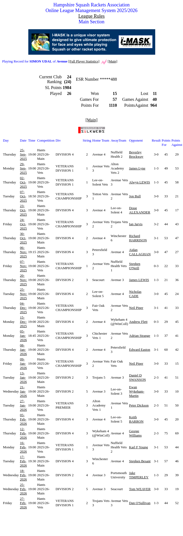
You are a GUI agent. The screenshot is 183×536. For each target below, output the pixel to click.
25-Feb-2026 (23, 489)
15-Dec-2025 (23, 321)
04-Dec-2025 (23, 307)
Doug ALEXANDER (139, 210)
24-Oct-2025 (23, 224)
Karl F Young (138, 447)
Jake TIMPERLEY (139, 475)
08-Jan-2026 (23, 349)
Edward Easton (139, 350)
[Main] (112, 61)
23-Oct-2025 (23, 210)
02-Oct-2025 (23, 182)
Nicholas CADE (135, 294)
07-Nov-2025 (23, 266)
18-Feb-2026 (23, 475)
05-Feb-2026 (23, 419)
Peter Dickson (139, 405)
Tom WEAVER (140, 489)
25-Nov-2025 (23, 293)
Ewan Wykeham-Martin (136, 391)
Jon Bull (135, 196)
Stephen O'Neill (134, 266)
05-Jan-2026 (23, 335)
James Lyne (137, 168)
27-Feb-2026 (23, 503)
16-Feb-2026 (23, 447)
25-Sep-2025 (23, 154)
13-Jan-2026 (23, 377)
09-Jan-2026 (23, 363)
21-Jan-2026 (23, 391)
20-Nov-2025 (23, 279)
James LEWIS (139, 280)
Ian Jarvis (135, 224)
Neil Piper (136, 308)
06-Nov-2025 (23, 252)
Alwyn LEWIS (139, 182)
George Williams (135, 433)
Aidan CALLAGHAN (140, 252)
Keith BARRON (136, 419)
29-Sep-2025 (23, 168)
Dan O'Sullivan (139, 503)
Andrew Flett (138, 322)
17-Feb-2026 (23, 461)
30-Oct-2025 (23, 238)
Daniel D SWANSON (137, 377)
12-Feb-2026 (23, 433)
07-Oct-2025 (23, 196)
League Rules (91, 16)
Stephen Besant (140, 461)
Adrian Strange (139, 336)
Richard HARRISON (138, 238)
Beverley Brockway (136, 154)
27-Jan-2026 (23, 405)
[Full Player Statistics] (83, 61)
